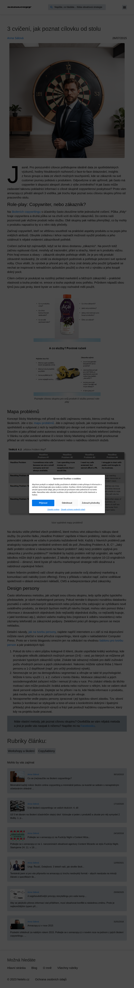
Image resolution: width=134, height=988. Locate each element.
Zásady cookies (53, 509)
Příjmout (43, 503)
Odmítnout (67, 503)
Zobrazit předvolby (91, 503)
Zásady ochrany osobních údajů (73, 509)
